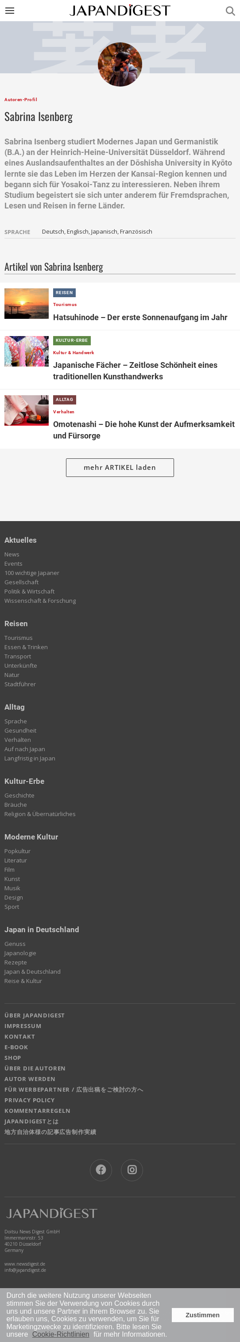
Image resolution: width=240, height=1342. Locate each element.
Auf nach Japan (24, 749)
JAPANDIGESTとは (31, 1121)
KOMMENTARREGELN (37, 1111)
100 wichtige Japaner (31, 573)
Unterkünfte (20, 665)
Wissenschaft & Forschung (40, 601)
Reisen (16, 623)
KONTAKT (19, 1036)
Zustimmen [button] (203, 1315)
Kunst (12, 879)
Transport (17, 656)
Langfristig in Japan (29, 758)
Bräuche (15, 805)
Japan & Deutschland (32, 971)
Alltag (14, 707)
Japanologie (20, 953)
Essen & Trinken (26, 647)
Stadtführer (20, 684)
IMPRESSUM (22, 1026)
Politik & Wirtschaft (29, 591)
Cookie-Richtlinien (60, 1334)
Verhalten (17, 740)
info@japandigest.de (25, 1270)
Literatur (15, 860)
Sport (11, 907)
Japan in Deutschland (41, 929)
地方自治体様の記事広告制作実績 (50, 1132)
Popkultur (17, 851)
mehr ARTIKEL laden (120, 467)
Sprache (15, 721)
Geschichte (19, 795)
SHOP (12, 1058)
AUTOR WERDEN (30, 1079)
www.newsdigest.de (24, 1264)
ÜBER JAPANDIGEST (34, 1015)
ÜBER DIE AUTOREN (35, 1068)
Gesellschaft (21, 582)
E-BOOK (16, 1047)
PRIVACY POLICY (29, 1100)
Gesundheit (20, 730)
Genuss (15, 944)
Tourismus (18, 638)
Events (13, 563)
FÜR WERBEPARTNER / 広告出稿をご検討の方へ (73, 1089)
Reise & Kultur (23, 981)
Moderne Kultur (31, 836)
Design (13, 897)
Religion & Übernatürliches (40, 814)
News (11, 554)
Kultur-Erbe (24, 781)
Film (9, 869)
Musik (12, 888)
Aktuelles (20, 540)
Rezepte (15, 962)
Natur (11, 675)
